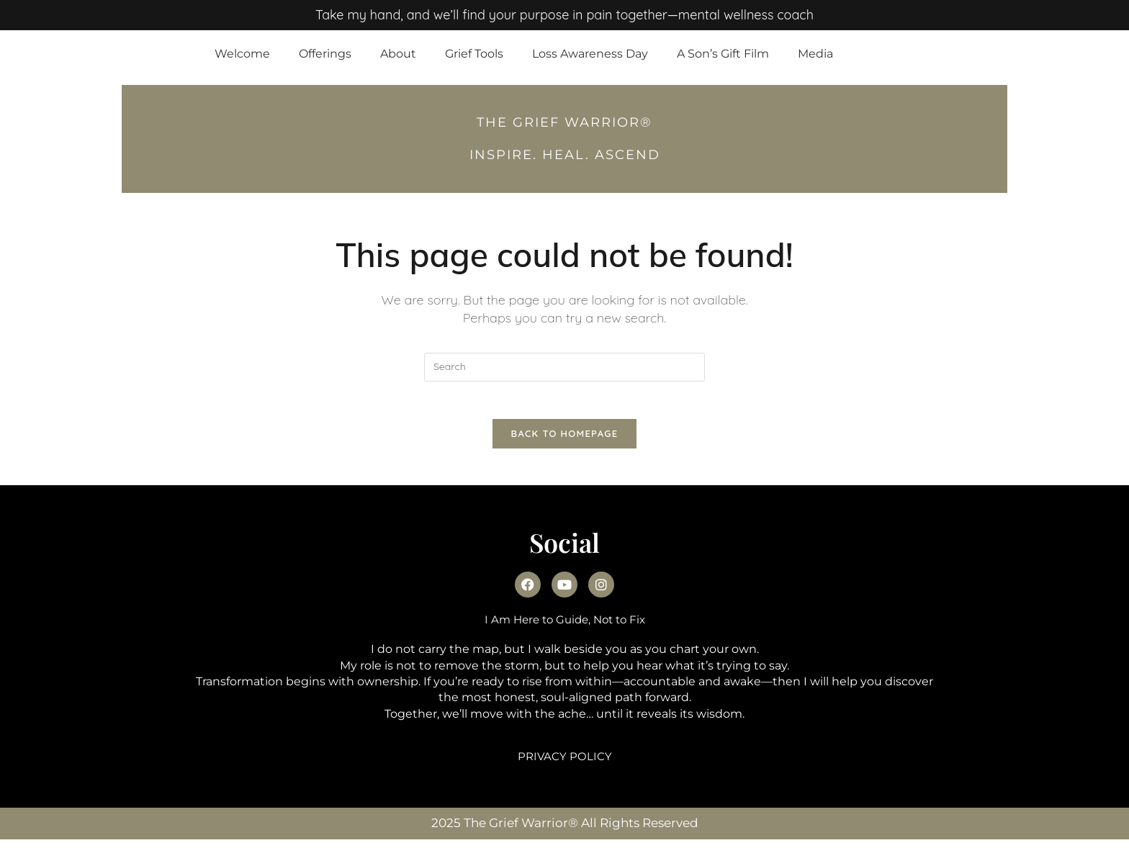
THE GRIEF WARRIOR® (564, 122)
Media (815, 53)
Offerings (325, 53)
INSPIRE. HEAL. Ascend (565, 154)
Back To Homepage (565, 440)
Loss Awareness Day (590, 53)
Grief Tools (474, 53)
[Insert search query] (564, 367)
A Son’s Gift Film (723, 53)
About (398, 53)
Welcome (242, 53)
